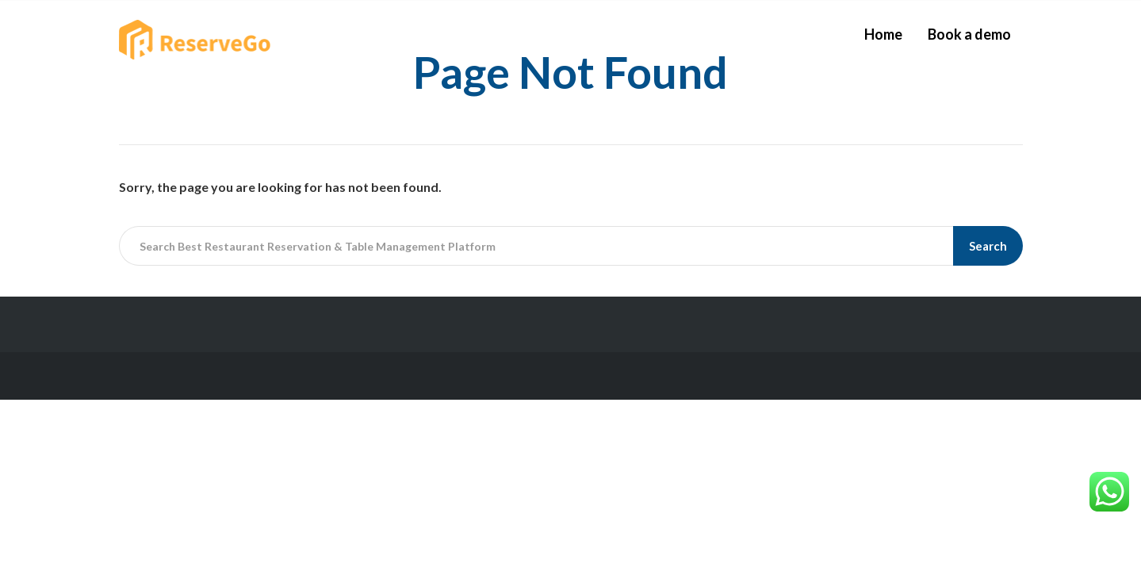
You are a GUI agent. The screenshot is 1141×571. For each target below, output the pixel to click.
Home (883, 34)
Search (988, 246)
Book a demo (969, 34)
